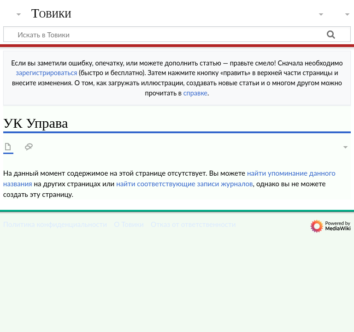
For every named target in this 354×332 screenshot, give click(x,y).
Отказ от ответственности (193, 224)
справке (195, 93)
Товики (51, 13)
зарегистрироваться (46, 73)
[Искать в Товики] (177, 34)
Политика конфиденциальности (55, 224)
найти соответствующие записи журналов (184, 183)
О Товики (129, 224)
